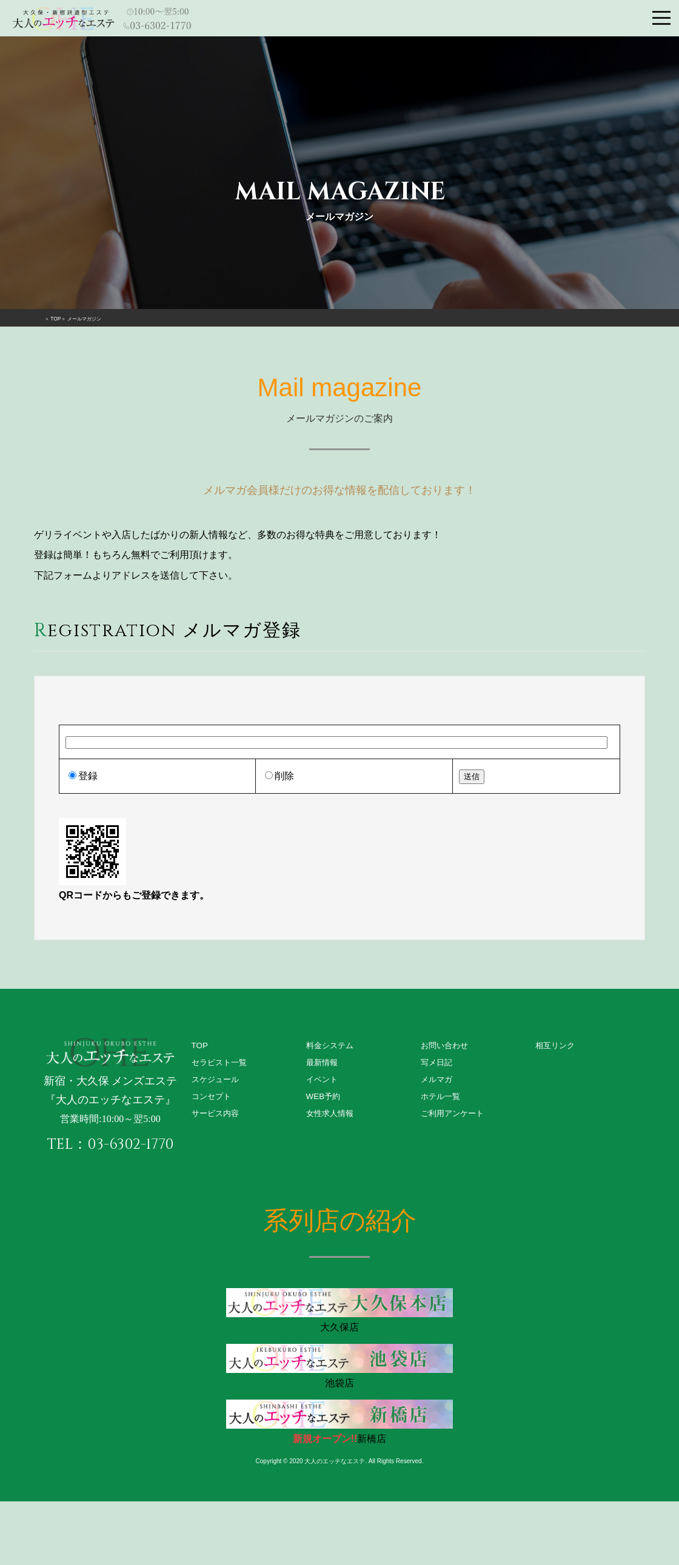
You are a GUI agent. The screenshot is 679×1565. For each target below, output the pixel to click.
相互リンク (556, 1046)
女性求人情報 (331, 1116)
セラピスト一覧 (221, 1063)
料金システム (331, 1046)
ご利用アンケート (455, 1116)
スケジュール (217, 1081)
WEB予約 (324, 1099)
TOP (200, 1046)
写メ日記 (438, 1063)
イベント (323, 1081)
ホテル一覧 (442, 1099)
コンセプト (213, 1099)
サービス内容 (217, 1116)
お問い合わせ (446, 1046)
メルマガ (438, 1081)
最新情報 (323, 1063)
